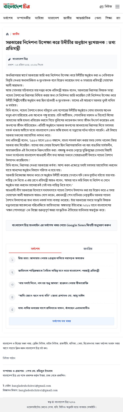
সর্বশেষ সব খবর (61, 321)
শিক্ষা (108, 18)
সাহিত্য (39, 18)
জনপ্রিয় (88, 249)
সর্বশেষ (8, 18)
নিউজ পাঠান (9, 358)
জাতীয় (67, 18)
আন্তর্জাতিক (83, 18)
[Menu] (117, 6)
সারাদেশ (53, 18)
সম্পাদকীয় (24, 18)
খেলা (98, 18)
